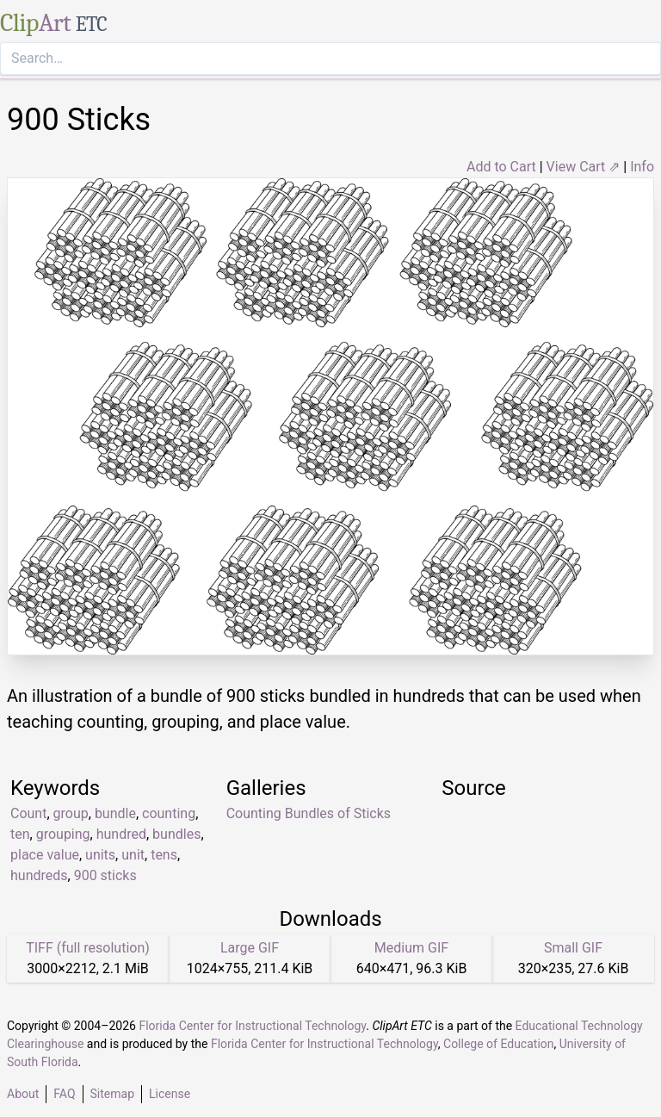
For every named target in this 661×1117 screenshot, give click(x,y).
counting (168, 813)
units (100, 855)
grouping (63, 834)
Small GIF (573, 948)
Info (642, 166)
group (71, 813)
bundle (115, 813)
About (23, 1094)
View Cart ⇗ (584, 166)
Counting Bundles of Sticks (308, 813)
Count (28, 813)
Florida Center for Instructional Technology (252, 1026)
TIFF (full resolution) (88, 948)
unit (133, 855)
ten (20, 834)
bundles (176, 834)
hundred (121, 834)
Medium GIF (411, 948)
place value (44, 855)
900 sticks (105, 875)
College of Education (498, 1044)
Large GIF (249, 948)
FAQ (64, 1094)
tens (164, 855)
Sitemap (112, 1094)
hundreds (39, 875)
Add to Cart (501, 166)
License (169, 1094)
